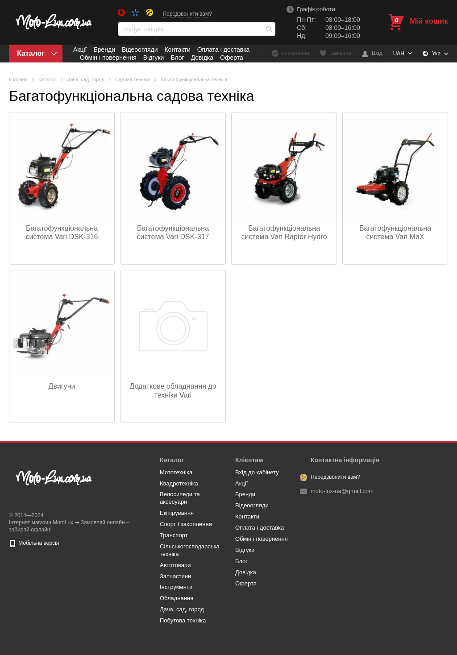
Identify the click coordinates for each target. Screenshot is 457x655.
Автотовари (175, 565)
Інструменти (176, 587)
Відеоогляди (140, 49)
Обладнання (176, 598)
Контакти (177, 49)
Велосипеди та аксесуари (180, 498)
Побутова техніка (183, 620)
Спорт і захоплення (186, 524)
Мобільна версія (34, 543)
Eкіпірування (177, 513)
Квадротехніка (179, 483)
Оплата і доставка (223, 49)
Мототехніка (176, 472)
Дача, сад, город (182, 609)
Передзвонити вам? (187, 14)
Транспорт (174, 535)
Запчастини (175, 576)
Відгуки (153, 57)
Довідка (202, 57)
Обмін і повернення (108, 57)
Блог (177, 57)
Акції (80, 49)
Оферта (231, 57)
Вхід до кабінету (257, 472)
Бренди (104, 49)
